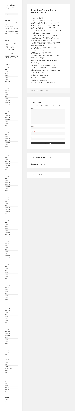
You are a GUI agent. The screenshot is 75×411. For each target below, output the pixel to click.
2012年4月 (7, 199)
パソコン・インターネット (10, 368)
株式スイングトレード (9, 381)
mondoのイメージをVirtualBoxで (11, 49)
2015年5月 (7, 130)
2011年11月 (7, 209)
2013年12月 (7, 161)
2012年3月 (7, 201)
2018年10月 (7, 104)
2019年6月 (7, 92)
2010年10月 (7, 236)
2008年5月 (7, 295)
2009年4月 (7, 272)
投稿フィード (7, 401)
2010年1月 (7, 253)
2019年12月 (7, 81)
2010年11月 (7, 234)
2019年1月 (7, 98)
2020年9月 (7, 71)
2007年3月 (7, 324)
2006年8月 (7, 339)
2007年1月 (7, 329)
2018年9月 (7, 107)
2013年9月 (7, 167)
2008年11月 (7, 283)
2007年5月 (7, 320)
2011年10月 (7, 211)
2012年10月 (7, 186)
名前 (32, 126)
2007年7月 (7, 316)
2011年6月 (7, 220)
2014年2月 (7, 157)
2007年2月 (7, 327)
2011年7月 (7, 218)
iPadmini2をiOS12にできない (11, 43)
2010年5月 (7, 247)
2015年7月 (7, 125)
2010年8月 (7, 241)
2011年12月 (7, 207)
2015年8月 (7, 123)
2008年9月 (7, 287)
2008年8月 (7, 289)
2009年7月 (7, 266)
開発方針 (7, 385)
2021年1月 (7, 69)
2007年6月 (7, 318)
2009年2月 (7, 276)
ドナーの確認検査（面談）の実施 (11, 31)
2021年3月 (7, 67)
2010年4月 (7, 249)
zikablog (41, 90)
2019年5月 (7, 94)
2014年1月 (7, 159)
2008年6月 (7, 293)
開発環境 (7, 387)
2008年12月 (7, 280)
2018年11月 (7, 102)
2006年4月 (7, 348)
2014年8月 (7, 144)
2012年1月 (7, 205)
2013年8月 (7, 169)
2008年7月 (7, 291)
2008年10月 (7, 285)
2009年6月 (7, 268)
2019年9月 (7, 88)
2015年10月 (7, 119)
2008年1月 (7, 304)
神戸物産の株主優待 (9, 26)
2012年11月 (7, 184)
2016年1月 (7, 113)
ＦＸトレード (7, 391)
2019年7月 (7, 90)
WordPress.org (8, 406)
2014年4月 (7, 153)
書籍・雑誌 (7, 377)
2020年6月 (7, 73)
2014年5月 (7, 151)
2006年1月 (7, 354)
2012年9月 (7, 188)
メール (33, 131)
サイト (32, 137)
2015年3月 (7, 134)
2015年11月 (7, 117)
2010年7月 (7, 243)
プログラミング (8, 370)
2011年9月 (7, 213)
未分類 (6, 379)
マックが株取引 (10, 5)
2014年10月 (7, 142)
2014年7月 (7, 146)
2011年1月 (7, 230)
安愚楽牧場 (7, 372)
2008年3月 (7, 299)
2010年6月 (7, 245)
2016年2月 (7, 111)
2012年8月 (7, 190)
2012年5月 (7, 197)
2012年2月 (7, 203)
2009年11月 (7, 257)
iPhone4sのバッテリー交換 (10, 46)
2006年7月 (7, 341)
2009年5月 (7, 270)
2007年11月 (7, 308)
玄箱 (6, 383)
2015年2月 (7, 136)
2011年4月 (7, 224)
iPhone (6, 362)
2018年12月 (7, 100)
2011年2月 (7, 228)
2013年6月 (7, 174)
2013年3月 (7, 178)
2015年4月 (7, 132)
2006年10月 (7, 335)
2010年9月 (7, 239)
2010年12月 (7, 232)
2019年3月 (7, 96)
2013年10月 (7, 165)
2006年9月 (7, 337)
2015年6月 (7, 127)
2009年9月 (7, 262)
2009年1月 (7, 278)
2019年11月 (7, 83)
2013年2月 (7, 180)
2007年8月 (7, 314)
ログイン (7, 399)
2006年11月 (7, 333)
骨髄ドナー (7, 389)
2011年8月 (7, 216)
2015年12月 (7, 115)
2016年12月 (7, 109)
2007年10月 (7, 310)
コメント (33, 108)
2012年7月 (7, 192)
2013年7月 (7, 171)
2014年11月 (7, 140)
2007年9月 (7, 312)
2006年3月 (7, 350)
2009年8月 (7, 264)
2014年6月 (7, 148)
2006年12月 (7, 331)
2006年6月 (7, 343)
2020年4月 (7, 77)
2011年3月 (7, 226)
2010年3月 (7, 251)
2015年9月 (7, 121)
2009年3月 (7, 274)
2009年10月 (7, 260)
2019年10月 (7, 86)
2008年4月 (7, 297)
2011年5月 (7, 222)
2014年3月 (7, 155)
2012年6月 (7, 195)
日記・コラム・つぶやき (9, 374)
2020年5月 (7, 75)
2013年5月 (7, 176)
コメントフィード (8, 404)
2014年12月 (7, 138)
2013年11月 (7, 163)
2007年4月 (7, 322)
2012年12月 (7, 182)
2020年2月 (7, 79)
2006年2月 (7, 352)
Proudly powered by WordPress (37, 174)
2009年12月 (7, 255)
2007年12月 (7, 306)
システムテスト (8, 364)
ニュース (7, 366)
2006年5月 (7, 345)
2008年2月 (7, 301)
